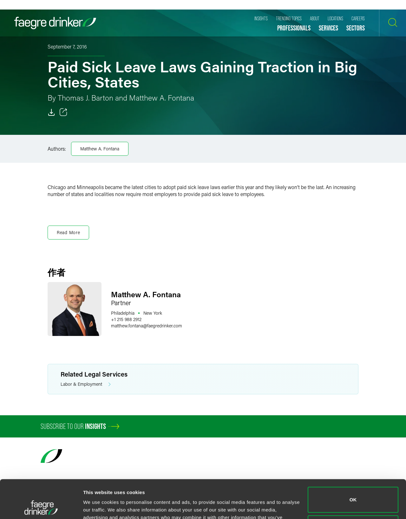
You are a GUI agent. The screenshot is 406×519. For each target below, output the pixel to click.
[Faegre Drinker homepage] (55, 23)
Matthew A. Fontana (99, 149)
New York (152, 313)
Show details (98, 506)
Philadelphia (122, 313)
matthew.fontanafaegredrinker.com (146, 326)
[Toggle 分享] (63, 112)
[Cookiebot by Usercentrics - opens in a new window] (41, 506)
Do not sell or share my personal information (353, 491)
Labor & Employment (86, 384)
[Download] (51, 112)
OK (353, 463)
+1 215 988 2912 (126, 319)
